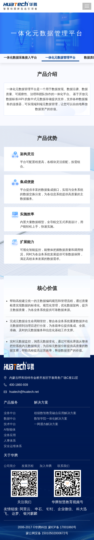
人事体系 (10, 440)
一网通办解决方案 (46, 424)
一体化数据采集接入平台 (20, 57)
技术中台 (10, 424)
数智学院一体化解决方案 (50, 418)
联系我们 (63, 466)
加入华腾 (46, 466)
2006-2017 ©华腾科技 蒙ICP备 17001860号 (47, 527)
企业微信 (65, 509)
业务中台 (10, 413)
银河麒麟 (30, 513)
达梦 (15, 513)
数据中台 (10, 418)
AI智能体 (10, 429)
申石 (38, 509)
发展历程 (28, 466)
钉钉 (49, 509)
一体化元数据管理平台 (60, 57)
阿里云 (25, 509)
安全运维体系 (13, 446)
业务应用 (10, 435)
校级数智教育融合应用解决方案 (55, 413)
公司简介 (10, 466)
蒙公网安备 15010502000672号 (47, 533)
